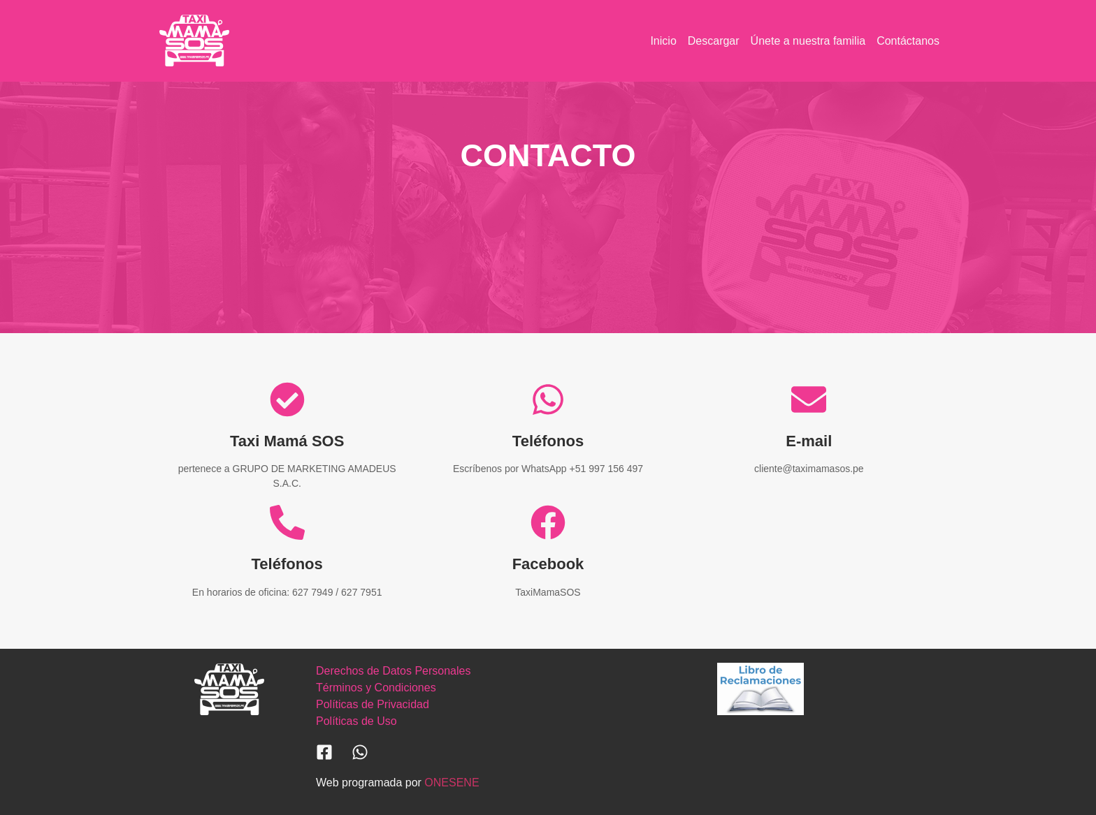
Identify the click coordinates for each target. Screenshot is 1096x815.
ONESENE (451, 782)
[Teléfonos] (548, 399)
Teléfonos (548, 441)
